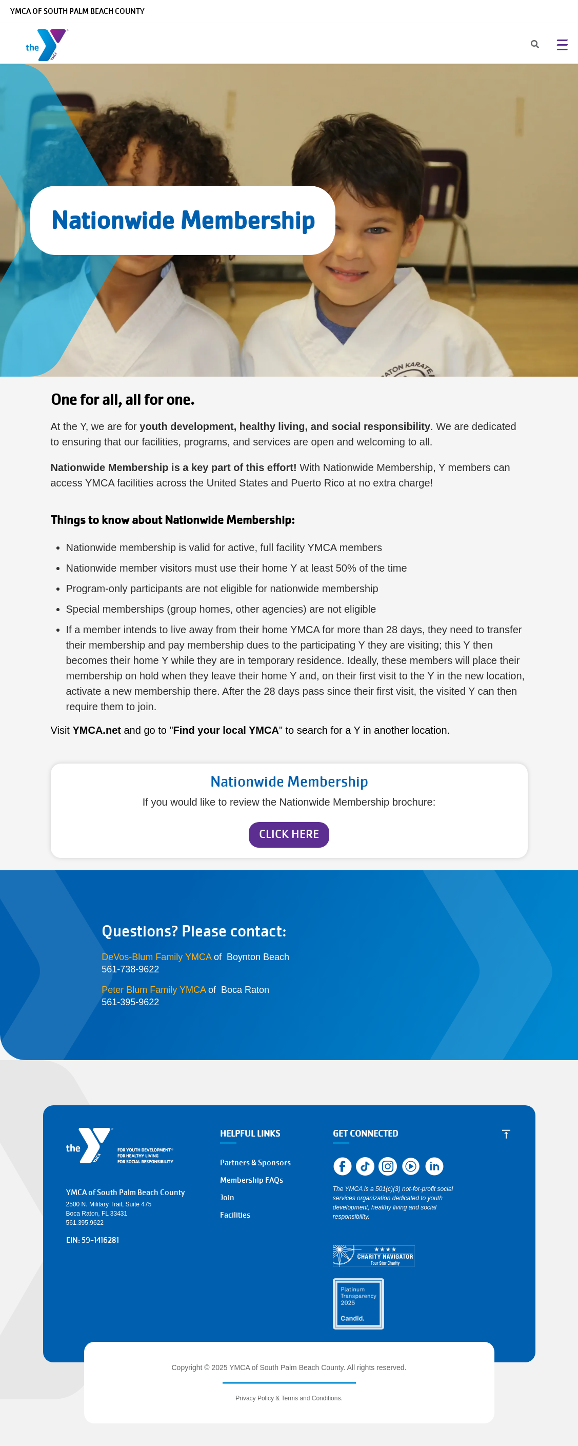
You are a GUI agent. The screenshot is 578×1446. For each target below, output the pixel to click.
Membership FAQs (251, 1180)
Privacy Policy (254, 1398)
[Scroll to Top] (506, 1134)
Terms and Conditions (311, 1398)
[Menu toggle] (562, 44)
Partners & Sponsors (255, 1163)
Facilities (235, 1215)
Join (227, 1198)
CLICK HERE (289, 834)
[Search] (526, 45)
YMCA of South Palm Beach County (77, 11)
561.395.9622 (85, 1222)
